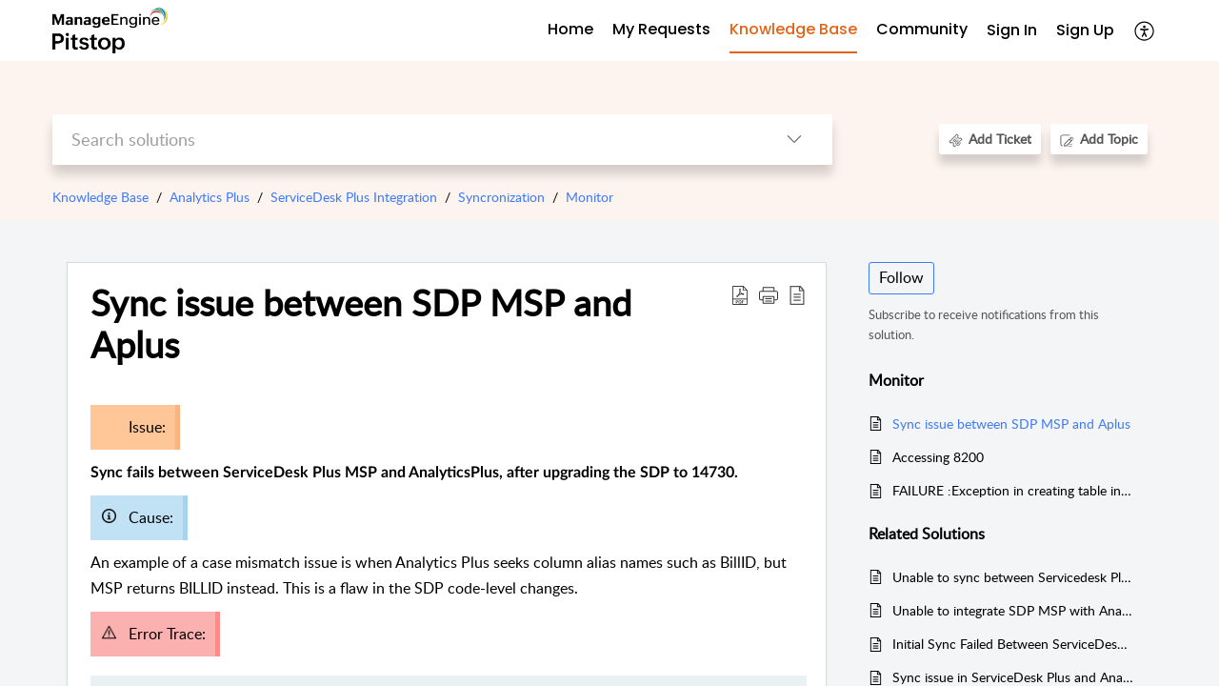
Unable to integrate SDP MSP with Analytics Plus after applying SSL (1012, 610)
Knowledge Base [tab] (793, 29)
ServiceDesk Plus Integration (353, 197)
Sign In (1012, 30)
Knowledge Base (100, 197)
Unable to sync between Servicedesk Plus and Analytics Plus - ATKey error (1012, 577)
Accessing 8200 (938, 457)
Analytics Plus (210, 197)
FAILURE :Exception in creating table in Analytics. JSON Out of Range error (1012, 490)
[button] (1145, 30)
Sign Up (1085, 30)
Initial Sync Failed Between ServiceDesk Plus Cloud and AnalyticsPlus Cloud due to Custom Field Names (1012, 644)
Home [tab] (570, 29)
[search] (404, 139)
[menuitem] (1012, 31)
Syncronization (501, 197)
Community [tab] (922, 29)
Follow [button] (901, 277)
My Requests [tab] (661, 29)
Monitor (589, 197)
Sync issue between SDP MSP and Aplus (1011, 423)
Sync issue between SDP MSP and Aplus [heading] (360, 324)
